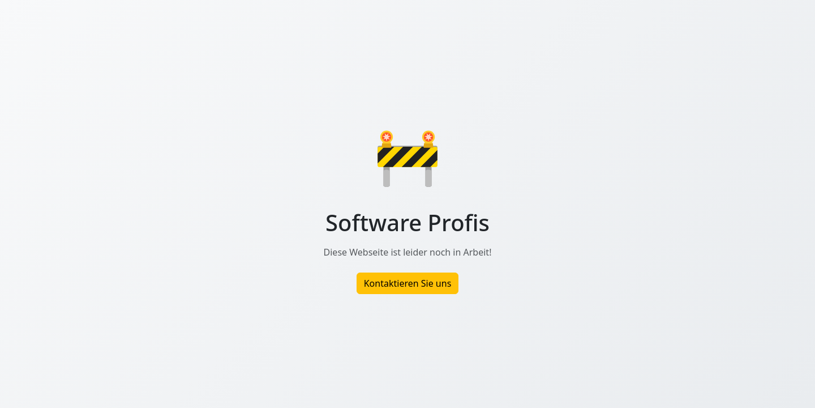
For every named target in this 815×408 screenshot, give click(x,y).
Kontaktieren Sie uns (408, 283)
